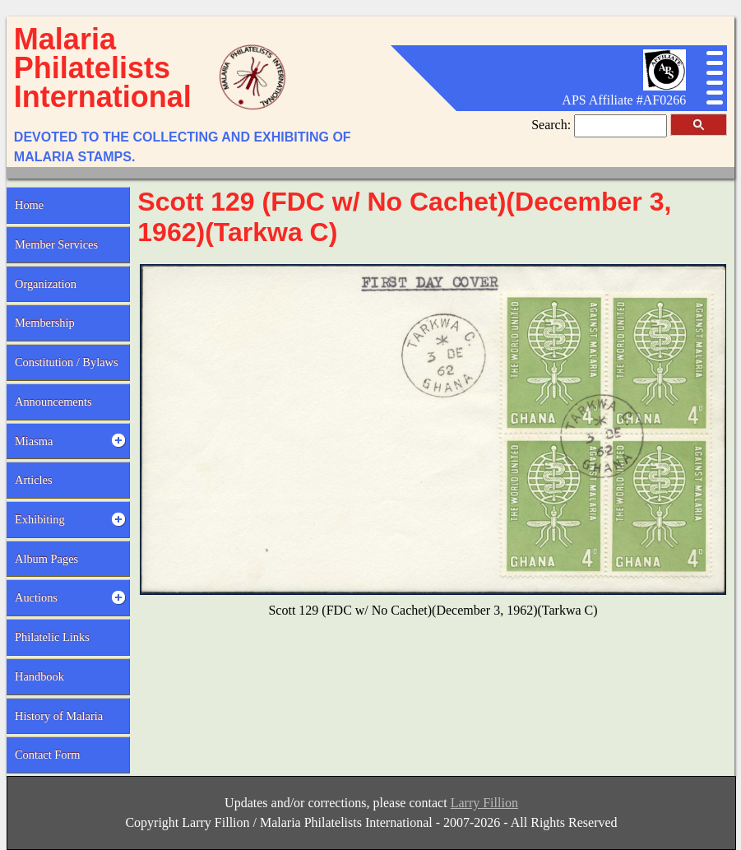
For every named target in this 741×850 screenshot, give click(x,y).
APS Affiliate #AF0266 (624, 100)
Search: (552, 125)
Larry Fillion (484, 803)
